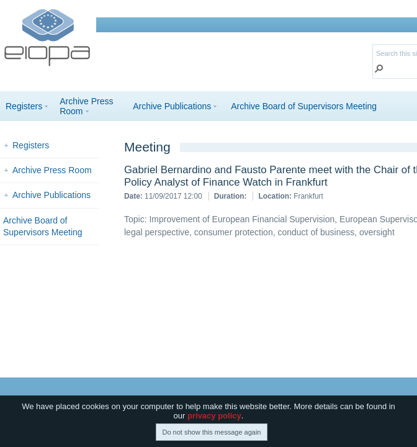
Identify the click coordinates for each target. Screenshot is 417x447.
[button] (379, 69)
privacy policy (214, 419)
